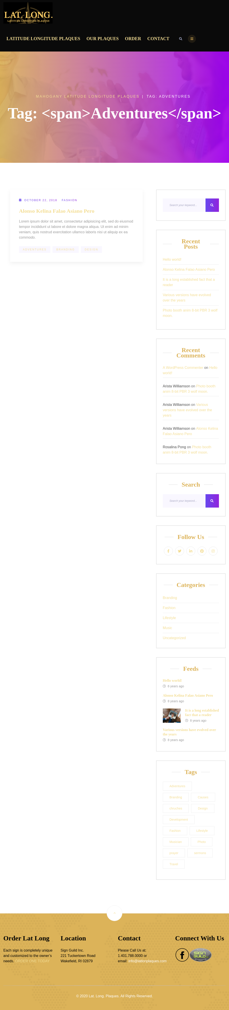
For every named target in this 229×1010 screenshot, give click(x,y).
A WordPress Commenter (183, 368)
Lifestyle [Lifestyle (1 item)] (202, 830)
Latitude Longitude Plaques (43, 38)
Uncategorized (174, 638)
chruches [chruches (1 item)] (176, 808)
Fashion (69, 200)
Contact (158, 38)
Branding (65, 249)
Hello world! (172, 259)
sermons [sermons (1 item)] (200, 853)
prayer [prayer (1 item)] (174, 853)
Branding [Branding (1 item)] (176, 797)
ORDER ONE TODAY (32, 961)
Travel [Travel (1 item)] (174, 864)
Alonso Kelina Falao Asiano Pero (56, 211)
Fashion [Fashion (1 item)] (175, 830)
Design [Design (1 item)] (203, 808)
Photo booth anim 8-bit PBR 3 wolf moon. (190, 313)
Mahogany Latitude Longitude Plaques (88, 96)
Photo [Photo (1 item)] (201, 842)
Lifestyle (169, 618)
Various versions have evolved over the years (187, 297)
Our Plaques (103, 38)
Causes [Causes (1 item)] (203, 797)
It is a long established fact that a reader (189, 282)
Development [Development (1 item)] (179, 819)
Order (133, 38)
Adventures (35, 249)
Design (91, 249)
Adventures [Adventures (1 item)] (177, 786)
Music (167, 628)
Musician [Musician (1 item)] (176, 842)
